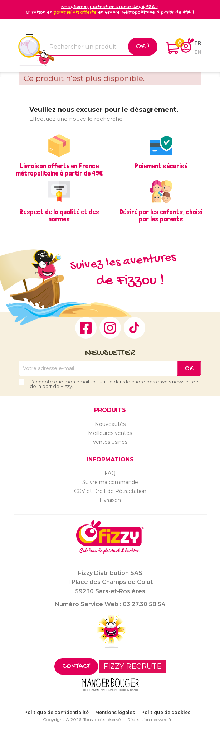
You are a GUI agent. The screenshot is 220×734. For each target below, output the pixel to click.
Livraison (110, 500)
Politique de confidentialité (56, 712)
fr (197, 42)
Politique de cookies (165, 712)
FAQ (110, 473)
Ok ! (143, 46)
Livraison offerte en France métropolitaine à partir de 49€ (59, 169)
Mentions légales (115, 712)
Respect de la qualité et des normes (59, 215)
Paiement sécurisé (161, 166)
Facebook (86, 328)
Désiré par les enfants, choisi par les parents (160, 215)
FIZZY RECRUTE (132, 666)
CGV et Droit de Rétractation (110, 491)
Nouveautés (110, 424)
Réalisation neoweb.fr (149, 719)
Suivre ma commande (110, 482)
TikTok (134, 328)
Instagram (110, 328)
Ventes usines (110, 442)
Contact (76, 666)
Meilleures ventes (110, 433)
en (197, 51)
